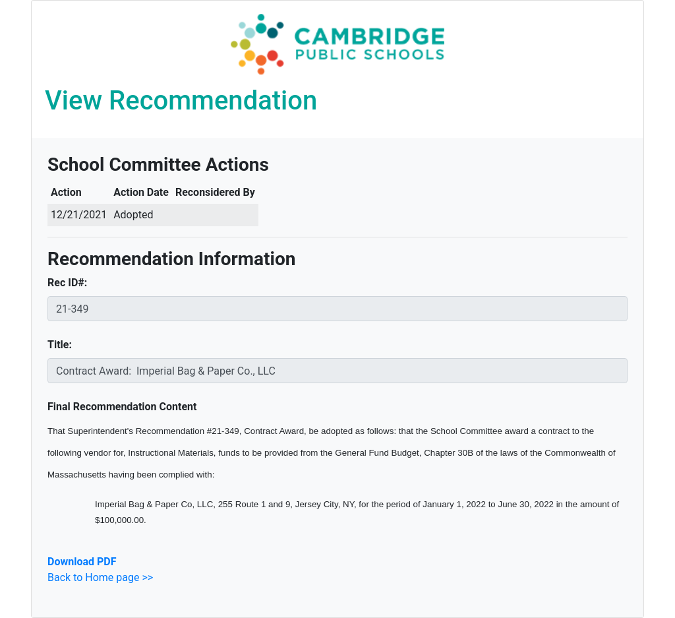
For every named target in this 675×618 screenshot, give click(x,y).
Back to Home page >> (100, 577)
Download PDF (81, 561)
